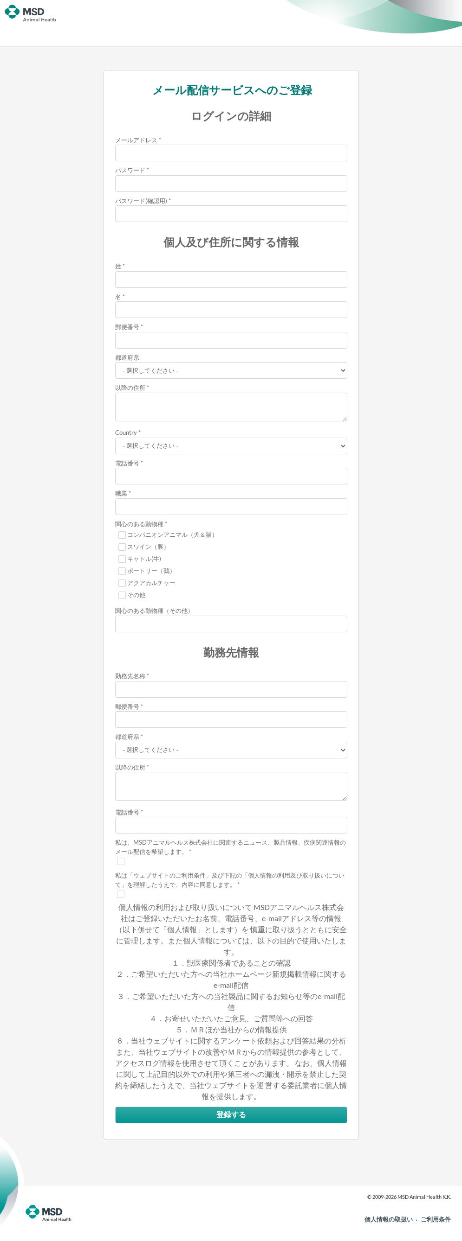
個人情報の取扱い (388, 1219)
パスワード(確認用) (141, 200)
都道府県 (127, 357)
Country (126, 432)
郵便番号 (127, 327)
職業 (121, 493)
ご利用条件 (436, 1219)
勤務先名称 (130, 676)
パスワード (130, 170)
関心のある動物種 (139, 524)
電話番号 (127, 463)
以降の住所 (130, 387)
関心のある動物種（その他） (154, 610)
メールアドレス (136, 140)
